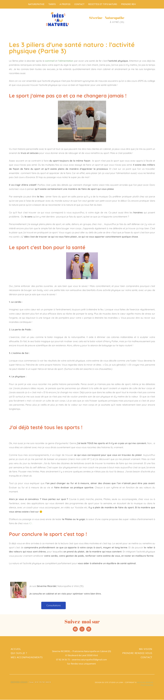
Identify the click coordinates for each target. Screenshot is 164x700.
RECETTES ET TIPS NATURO (102, 4)
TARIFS (52, 4)
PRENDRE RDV (128, 4)
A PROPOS (65, 4)
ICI (30, 523)
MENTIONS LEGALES (19, 682)
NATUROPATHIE (36, 4)
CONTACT (79, 4)
